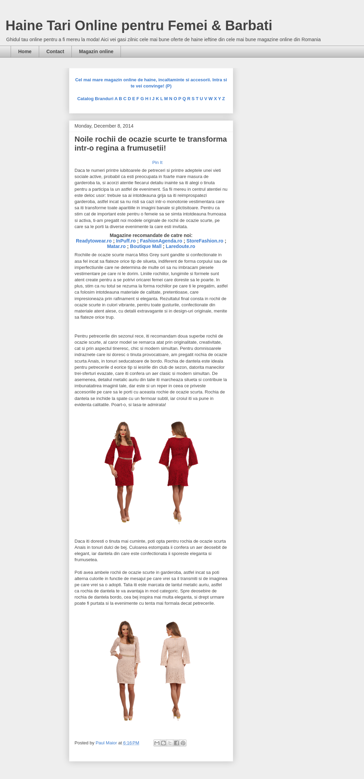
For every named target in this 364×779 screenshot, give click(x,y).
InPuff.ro (126, 241)
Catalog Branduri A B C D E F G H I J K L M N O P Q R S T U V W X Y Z (151, 98)
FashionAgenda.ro (161, 241)
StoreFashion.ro (204, 241)
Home (25, 51)
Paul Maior (106, 742)
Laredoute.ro (180, 246)
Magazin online (96, 51)
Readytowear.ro (94, 241)
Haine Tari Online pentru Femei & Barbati (138, 25)
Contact (55, 51)
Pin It (157, 162)
